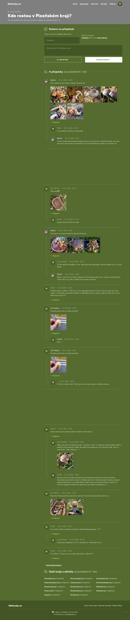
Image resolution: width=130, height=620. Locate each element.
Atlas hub (94, 4)
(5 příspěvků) (81, 591)
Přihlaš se (85, 38)
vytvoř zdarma (102, 38)
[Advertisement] (24, 60)
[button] (63, 59)
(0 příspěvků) (54, 578)
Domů (75, 4)
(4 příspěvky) (108, 583)
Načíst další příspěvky (53, 565)
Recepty (104, 4)
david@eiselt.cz (71, 614)
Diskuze (113, 4)
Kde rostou (84, 4)
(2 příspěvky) (81, 578)
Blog (120, 606)
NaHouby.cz (14, 4)
